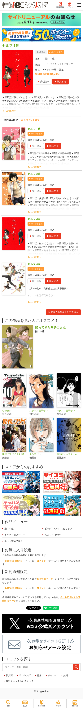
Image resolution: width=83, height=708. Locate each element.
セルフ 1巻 (34, 128)
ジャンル (52, 675)
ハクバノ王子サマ (38, 410)
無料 (65, 675)
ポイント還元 (57, 52)
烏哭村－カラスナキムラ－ (69, 454)
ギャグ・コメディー (14, 535)
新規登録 (60, 5)
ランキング (25, 675)
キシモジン (35, 454)
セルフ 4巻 (34, 264)
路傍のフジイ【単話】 (13, 454)
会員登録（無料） (14, 561)
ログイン (69, 5)
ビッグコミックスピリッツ (59, 64)
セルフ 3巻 (34, 218)
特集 (39, 675)
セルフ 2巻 (34, 173)
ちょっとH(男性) (53, 535)
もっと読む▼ (9, 111)
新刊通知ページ (45, 579)
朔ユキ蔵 (50, 58)
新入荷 (9, 675)
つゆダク (6, 410)
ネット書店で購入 (13, 541)
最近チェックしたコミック (19, 681)
